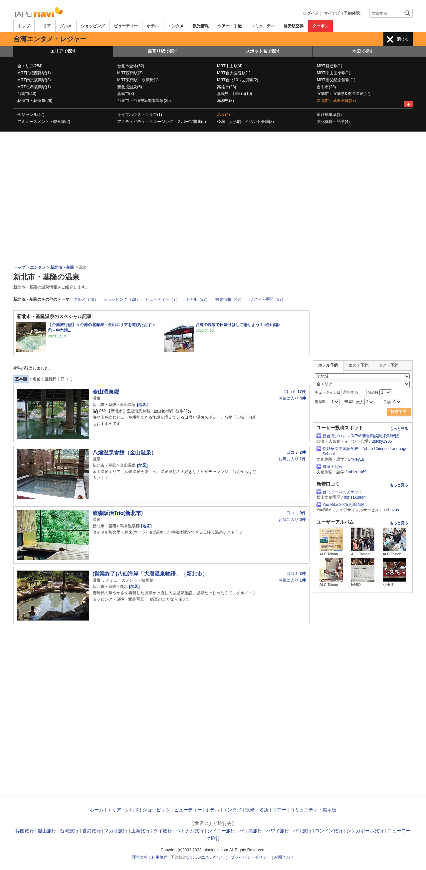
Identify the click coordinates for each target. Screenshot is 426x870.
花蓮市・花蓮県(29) (34, 100)
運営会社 (140, 857)
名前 (37, 379)
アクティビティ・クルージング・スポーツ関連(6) (161, 121)
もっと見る (399, 429)
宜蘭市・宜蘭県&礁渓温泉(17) (343, 93)
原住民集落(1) (329, 114)
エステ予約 (358, 365)
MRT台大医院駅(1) (233, 73)
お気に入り (292, 398)
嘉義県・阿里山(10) (234, 93)
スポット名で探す (263, 51)
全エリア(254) (30, 66)
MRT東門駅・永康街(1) (137, 80)
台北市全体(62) (130, 66)
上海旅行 (140, 830)
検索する (399, 411)
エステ (207, 857)
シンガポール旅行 (365, 830)
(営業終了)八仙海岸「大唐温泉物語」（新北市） (150, 574)
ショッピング (93, 26)
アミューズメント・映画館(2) (43, 121)
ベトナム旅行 (190, 830)
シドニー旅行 (221, 830)
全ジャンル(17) (30, 114)
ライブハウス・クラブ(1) (139, 114)
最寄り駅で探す (163, 51)
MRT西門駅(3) (129, 73)
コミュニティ (263, 26)
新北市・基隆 (62, 267)
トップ (24, 26)
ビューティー (126, 26)
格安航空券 (294, 26)
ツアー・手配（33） (267, 299)
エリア (45, 26)
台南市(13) (26, 93)
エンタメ (176, 26)
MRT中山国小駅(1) (333, 73)
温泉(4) (223, 114)
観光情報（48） (229, 299)
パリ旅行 (302, 830)
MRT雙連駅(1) (329, 66)
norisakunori (354, 497)
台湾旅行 (69, 830)
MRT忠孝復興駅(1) (34, 87)
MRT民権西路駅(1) (34, 73)
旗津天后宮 (332, 466)
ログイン (311, 13)
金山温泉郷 (106, 392)
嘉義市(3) (125, 93)
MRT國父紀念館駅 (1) (336, 80)
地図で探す (363, 51)
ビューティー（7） (162, 299)
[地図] (141, 404)
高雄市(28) (226, 87)
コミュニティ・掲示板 (313, 809)
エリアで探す (63, 51)
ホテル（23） (197, 299)
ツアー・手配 (230, 26)
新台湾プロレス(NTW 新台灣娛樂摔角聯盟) (360, 436)
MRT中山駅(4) (229, 66)
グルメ (66, 26)
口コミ (67, 379)
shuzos (392, 510)
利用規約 (159, 857)
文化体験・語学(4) (333, 121)
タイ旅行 (162, 830)
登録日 (51, 379)
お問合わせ (284, 857)
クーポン (320, 26)
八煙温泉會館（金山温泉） (124, 452)
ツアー (279, 809)
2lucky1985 (382, 441)
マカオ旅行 (115, 830)
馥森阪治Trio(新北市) (118, 513)
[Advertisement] (213, 150)
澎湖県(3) (225, 100)
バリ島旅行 (250, 830)
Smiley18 (356, 459)
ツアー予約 (388, 365)
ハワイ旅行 (277, 830)
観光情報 (201, 26)
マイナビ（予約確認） (344, 13)
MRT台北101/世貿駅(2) (237, 80)
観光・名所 (257, 809)
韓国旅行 (24, 830)
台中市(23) (326, 87)
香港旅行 (91, 830)
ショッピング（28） (122, 299)
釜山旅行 (47, 830)
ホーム (97, 809)
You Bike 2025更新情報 (343, 504)
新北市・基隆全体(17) (336, 100)
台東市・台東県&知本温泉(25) (144, 100)
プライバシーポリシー (251, 857)
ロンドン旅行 (329, 830)
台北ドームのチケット (342, 492)
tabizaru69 (357, 472)
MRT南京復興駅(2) (34, 80)
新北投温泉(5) (129, 87)
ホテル (153, 26)
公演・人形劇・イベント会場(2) (245, 121)
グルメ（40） (86, 299)
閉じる (403, 39)
